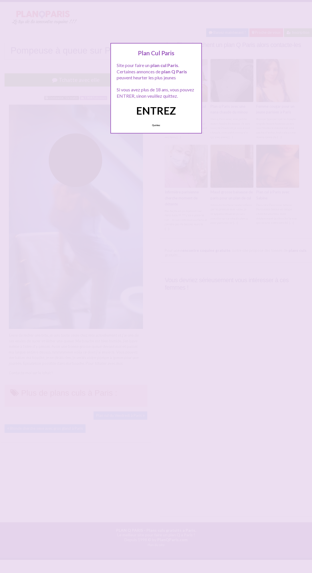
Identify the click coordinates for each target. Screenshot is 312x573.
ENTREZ (156, 110)
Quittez (156, 125)
